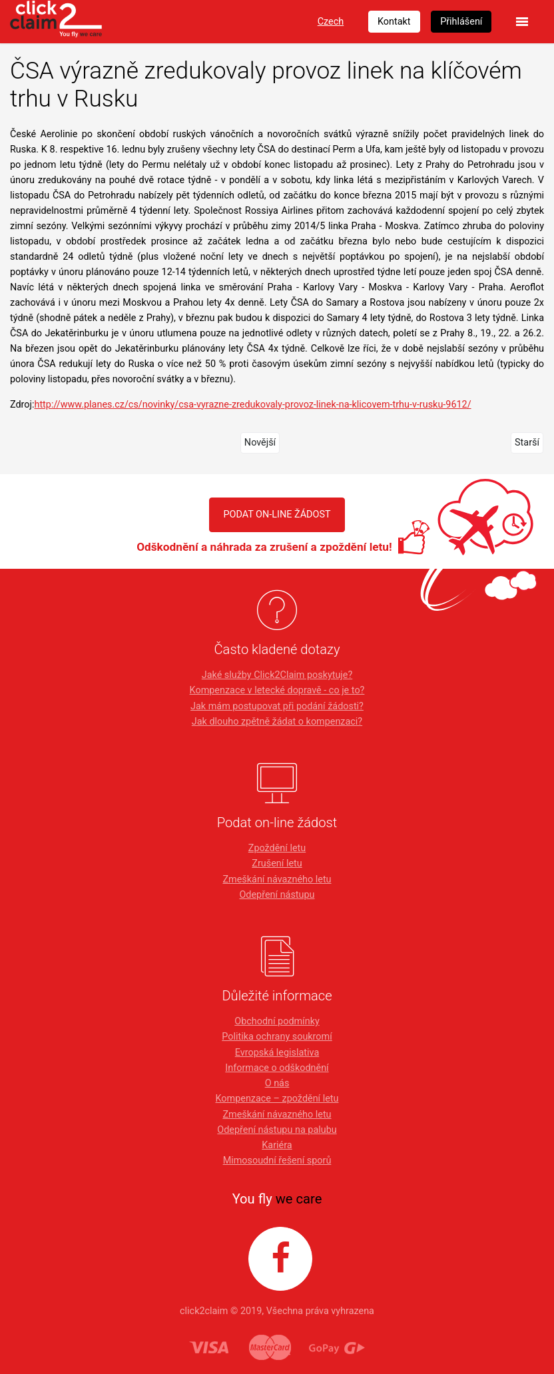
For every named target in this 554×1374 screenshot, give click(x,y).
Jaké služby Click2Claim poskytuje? (277, 675)
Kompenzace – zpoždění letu (277, 1098)
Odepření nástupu (276, 894)
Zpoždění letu (277, 848)
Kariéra (277, 1145)
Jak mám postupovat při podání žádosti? (277, 706)
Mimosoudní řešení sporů (277, 1160)
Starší (527, 442)
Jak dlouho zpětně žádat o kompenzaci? (277, 721)
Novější (260, 442)
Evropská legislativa (277, 1052)
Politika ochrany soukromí (277, 1036)
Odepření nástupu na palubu (276, 1130)
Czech (331, 21)
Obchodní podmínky (276, 1021)
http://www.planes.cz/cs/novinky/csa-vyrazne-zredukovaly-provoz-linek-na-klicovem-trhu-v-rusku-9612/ (252, 404)
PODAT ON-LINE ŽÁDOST (276, 514)
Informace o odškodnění (276, 1068)
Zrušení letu (277, 863)
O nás (277, 1083)
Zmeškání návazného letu (276, 879)
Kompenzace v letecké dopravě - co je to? (277, 690)
